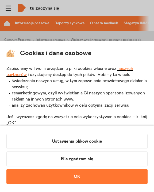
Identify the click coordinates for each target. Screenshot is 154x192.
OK (77, 176)
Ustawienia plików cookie (77, 141)
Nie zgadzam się (77, 159)
